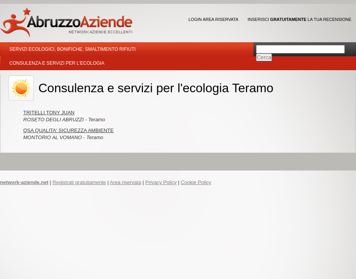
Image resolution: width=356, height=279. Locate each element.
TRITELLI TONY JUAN (48, 112)
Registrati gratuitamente (79, 182)
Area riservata (125, 182)
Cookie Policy (196, 182)
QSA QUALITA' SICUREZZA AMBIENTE (68, 130)
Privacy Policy (161, 182)
